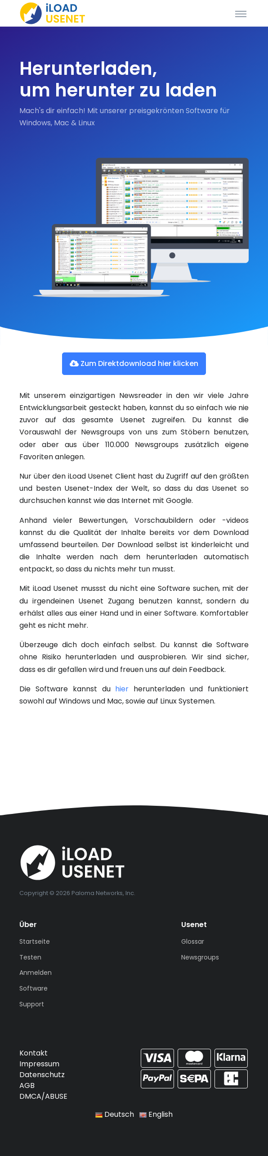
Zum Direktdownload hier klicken (134, 363)
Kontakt (33, 1053)
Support (31, 1004)
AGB (27, 1085)
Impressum (39, 1064)
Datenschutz (42, 1074)
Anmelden (35, 972)
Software (33, 988)
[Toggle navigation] (241, 13)
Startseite (34, 941)
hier (122, 689)
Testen (30, 957)
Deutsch (114, 1114)
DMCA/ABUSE (43, 1096)
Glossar (192, 941)
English (156, 1114)
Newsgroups (200, 957)
